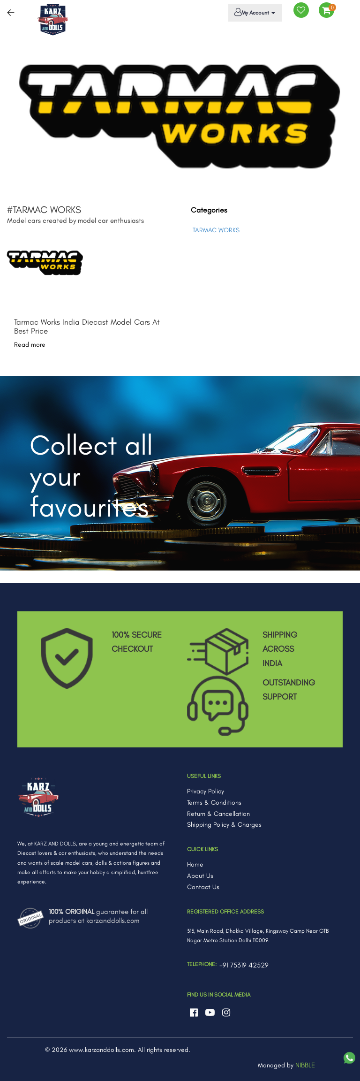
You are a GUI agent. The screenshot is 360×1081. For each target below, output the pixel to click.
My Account (253, 12)
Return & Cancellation (218, 814)
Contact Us (203, 887)
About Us (200, 876)
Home (195, 864)
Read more (29, 345)
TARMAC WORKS (216, 230)
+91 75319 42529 (244, 965)
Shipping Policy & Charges (224, 825)
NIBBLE (305, 1065)
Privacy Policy (205, 791)
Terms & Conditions (214, 803)
